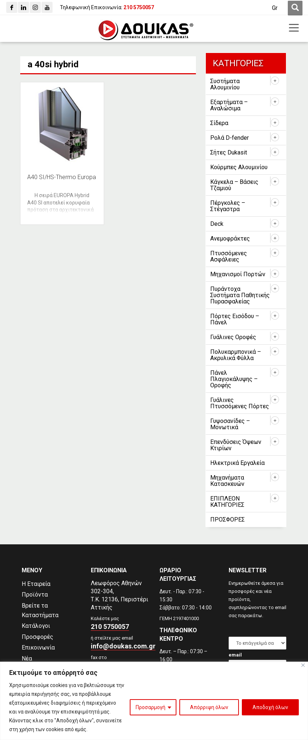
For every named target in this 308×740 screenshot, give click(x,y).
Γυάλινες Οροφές (233, 337)
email (235, 655)
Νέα (27, 658)
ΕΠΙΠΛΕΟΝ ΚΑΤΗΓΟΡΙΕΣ (227, 501)
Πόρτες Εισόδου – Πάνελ (234, 319)
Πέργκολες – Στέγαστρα (227, 206)
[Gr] (274, 8)
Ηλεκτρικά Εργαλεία (237, 462)
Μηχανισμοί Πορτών (237, 274)
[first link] (295, 8)
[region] (154, 701)
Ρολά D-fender (229, 137)
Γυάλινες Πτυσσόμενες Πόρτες (239, 403)
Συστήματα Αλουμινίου (225, 84)
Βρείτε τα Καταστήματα (40, 610)
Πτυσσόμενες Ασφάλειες (228, 256)
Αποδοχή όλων (270, 707)
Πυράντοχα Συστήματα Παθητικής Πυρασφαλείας (240, 295)
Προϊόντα (35, 594)
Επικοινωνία (38, 647)
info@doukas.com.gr (123, 646)
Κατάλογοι (36, 625)
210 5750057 (110, 626)
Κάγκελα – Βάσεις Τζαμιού (234, 185)
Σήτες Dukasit (228, 152)
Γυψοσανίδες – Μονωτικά (230, 424)
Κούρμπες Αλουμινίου (239, 167)
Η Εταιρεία (36, 583)
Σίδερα (219, 123)
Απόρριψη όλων (209, 707)
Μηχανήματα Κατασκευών (227, 480)
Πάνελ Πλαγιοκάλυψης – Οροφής (234, 379)
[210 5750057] (138, 7)
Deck (216, 223)
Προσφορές (37, 636)
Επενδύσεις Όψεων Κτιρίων (235, 445)
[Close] (303, 665)
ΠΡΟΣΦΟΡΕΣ (227, 519)
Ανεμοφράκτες (230, 238)
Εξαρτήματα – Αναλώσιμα (229, 105)
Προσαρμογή (150, 707)
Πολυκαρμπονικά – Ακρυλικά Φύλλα (235, 355)
